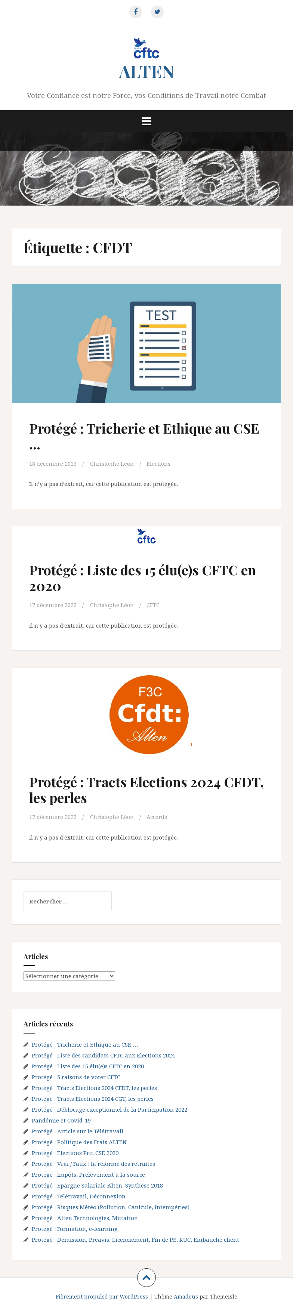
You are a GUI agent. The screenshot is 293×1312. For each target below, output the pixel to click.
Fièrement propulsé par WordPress (102, 1296)
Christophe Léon (112, 463)
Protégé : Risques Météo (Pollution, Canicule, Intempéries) (110, 1206)
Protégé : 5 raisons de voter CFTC (76, 1076)
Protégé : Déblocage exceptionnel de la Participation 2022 (109, 1109)
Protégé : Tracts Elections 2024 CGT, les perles (93, 1098)
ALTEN (146, 71)
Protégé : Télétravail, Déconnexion (79, 1195)
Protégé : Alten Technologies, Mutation (85, 1217)
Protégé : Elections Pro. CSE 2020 (75, 1152)
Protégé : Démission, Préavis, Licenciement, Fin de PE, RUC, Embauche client (135, 1239)
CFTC (154, 605)
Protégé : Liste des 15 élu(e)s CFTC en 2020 (139, 577)
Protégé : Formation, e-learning (75, 1228)
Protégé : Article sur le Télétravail (77, 1130)
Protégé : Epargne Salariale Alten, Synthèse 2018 (97, 1185)
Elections (160, 463)
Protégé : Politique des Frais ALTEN (79, 1141)
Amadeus (186, 1296)
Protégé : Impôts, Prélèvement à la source (88, 1174)
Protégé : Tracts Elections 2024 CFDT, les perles (129, 789)
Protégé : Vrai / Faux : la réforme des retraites (93, 1163)
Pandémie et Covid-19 (61, 1120)
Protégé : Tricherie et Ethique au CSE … (134, 435)
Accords (158, 816)
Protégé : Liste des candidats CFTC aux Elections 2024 (103, 1055)
